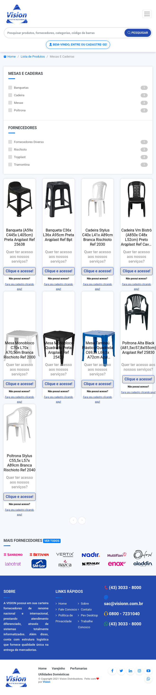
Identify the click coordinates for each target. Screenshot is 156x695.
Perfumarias (78, 668)
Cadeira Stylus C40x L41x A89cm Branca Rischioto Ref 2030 (97, 237)
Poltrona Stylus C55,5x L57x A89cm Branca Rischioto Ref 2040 (19, 463)
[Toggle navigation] (147, 14)
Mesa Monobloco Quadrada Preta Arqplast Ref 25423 (58, 350)
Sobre (85, 603)
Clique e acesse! (19, 271)
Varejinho (58, 668)
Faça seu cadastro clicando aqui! (138, 392)
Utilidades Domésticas (53, 674)
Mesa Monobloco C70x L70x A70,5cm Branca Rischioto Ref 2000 (19, 350)
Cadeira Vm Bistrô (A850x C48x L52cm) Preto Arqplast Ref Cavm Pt (136, 237)
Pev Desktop (89, 615)
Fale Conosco (67, 609)
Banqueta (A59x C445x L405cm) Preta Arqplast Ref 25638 (19, 237)
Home (10, 56)
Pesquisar (138, 32)
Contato (86, 609)
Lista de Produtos (33, 56)
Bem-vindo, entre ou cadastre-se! (78, 44)
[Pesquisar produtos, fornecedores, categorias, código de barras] (64, 33)
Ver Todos (51, 541)
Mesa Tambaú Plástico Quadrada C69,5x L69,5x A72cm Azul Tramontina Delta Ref (97, 350)
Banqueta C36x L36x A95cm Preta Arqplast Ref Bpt (58, 235)
